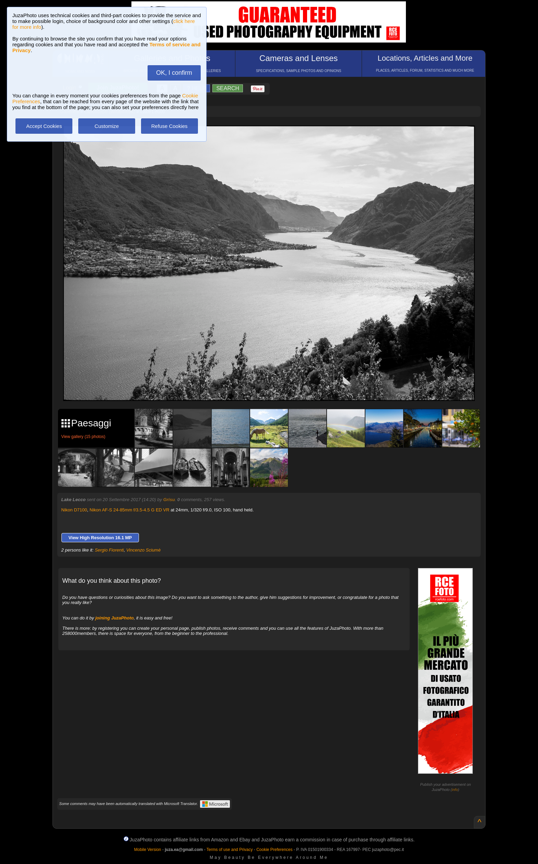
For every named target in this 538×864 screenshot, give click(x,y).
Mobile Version (147, 849)
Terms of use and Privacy (230, 849)
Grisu (169, 499)
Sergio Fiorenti (109, 550)
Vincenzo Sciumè (143, 550)
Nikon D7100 (74, 509)
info (455, 790)
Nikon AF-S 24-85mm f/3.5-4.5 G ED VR (129, 509)
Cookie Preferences (274, 849)
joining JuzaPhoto (114, 617)
